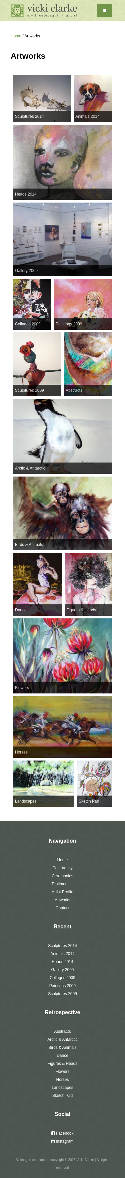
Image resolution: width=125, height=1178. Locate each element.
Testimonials (62, 884)
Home (16, 36)
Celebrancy (62, 868)
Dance (62, 1055)
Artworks (62, 900)
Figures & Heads (62, 1063)
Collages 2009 (62, 977)
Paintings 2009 (62, 985)
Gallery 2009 (62, 969)
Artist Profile (62, 892)
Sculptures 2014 (62, 945)
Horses (62, 1079)
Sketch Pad (62, 1095)
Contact (62, 908)
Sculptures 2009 (62, 993)
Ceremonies (62, 876)
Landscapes (62, 1087)
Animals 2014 (62, 953)
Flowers (62, 1071)
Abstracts (62, 1031)
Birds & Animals (62, 1047)
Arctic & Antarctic (62, 1039)
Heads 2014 (62, 961)
